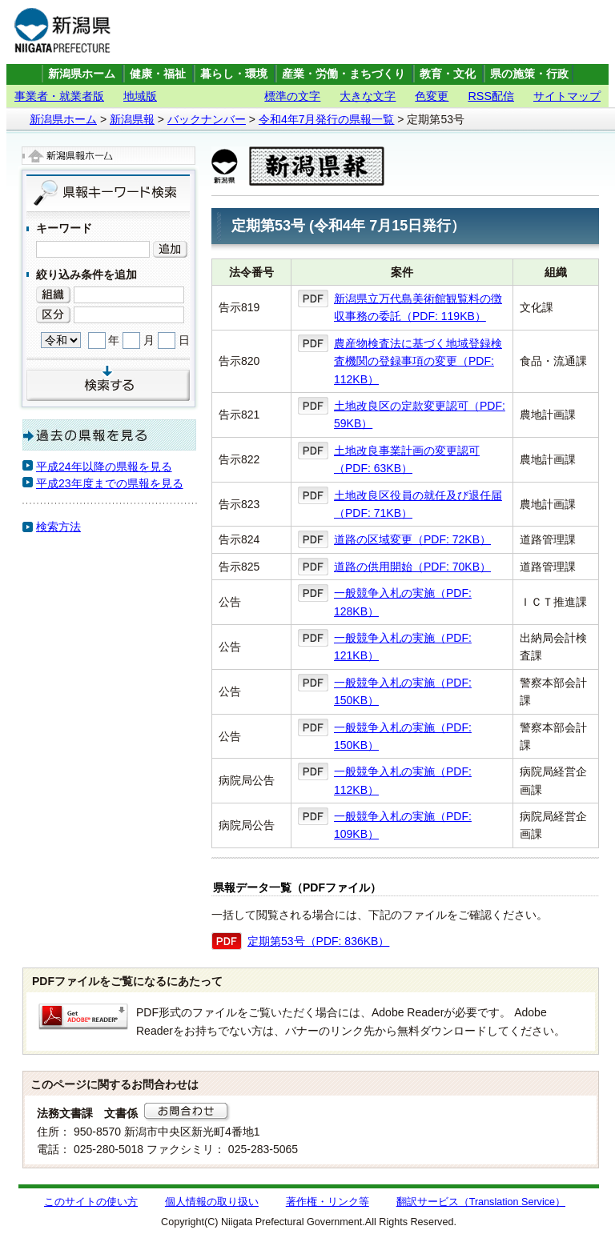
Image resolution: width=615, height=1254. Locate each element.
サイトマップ (567, 96)
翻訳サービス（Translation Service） (480, 1202)
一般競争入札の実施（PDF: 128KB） (403, 602)
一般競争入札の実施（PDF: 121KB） (403, 646)
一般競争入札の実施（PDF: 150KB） (403, 691)
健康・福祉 (158, 74)
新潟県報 (132, 119)
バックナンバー (206, 119)
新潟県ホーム (81, 74)
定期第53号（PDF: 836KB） (318, 941)
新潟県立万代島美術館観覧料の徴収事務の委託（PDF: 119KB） (418, 307)
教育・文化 (448, 74)
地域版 (140, 96)
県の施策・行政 (529, 74)
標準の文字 (292, 96)
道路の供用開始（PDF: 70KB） (412, 566)
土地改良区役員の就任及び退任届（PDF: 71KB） (418, 504)
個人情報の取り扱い (212, 1202)
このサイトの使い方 (91, 1202)
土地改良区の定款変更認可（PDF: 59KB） (419, 414)
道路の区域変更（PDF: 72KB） (412, 539)
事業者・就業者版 (59, 96)
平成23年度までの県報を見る (109, 483)
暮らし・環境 (233, 74)
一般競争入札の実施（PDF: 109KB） (403, 825)
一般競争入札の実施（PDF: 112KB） (403, 780)
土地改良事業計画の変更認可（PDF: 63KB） (407, 459)
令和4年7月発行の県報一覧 (327, 119)
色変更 (431, 96)
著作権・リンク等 (327, 1202)
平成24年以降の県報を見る (104, 466)
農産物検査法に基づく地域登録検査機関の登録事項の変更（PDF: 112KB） (418, 361)
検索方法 (58, 526)
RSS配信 (491, 96)
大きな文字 (368, 96)
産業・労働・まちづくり (343, 74)
